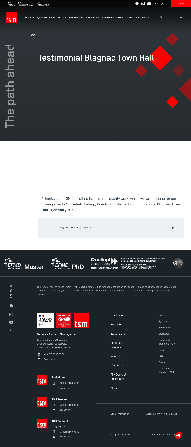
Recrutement (165, 327)
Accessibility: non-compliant (161, 413)
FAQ (161, 356)
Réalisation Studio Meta (164, 434)
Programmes (118, 324)
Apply (181, 3)
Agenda (163, 321)
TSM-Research (119, 365)
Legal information (120, 413)
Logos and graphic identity (167, 342)
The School (117, 315)
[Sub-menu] (181, 17)
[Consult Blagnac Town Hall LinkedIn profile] (173, 228)
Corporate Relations (116, 345)
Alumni (115, 388)
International (118, 356)
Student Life (118, 333)
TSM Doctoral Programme (118, 376)
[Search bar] (161, 17)
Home (32, 34)
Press (162, 350)
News (161, 315)
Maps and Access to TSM (166, 370)
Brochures (164, 333)
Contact (163, 362)
